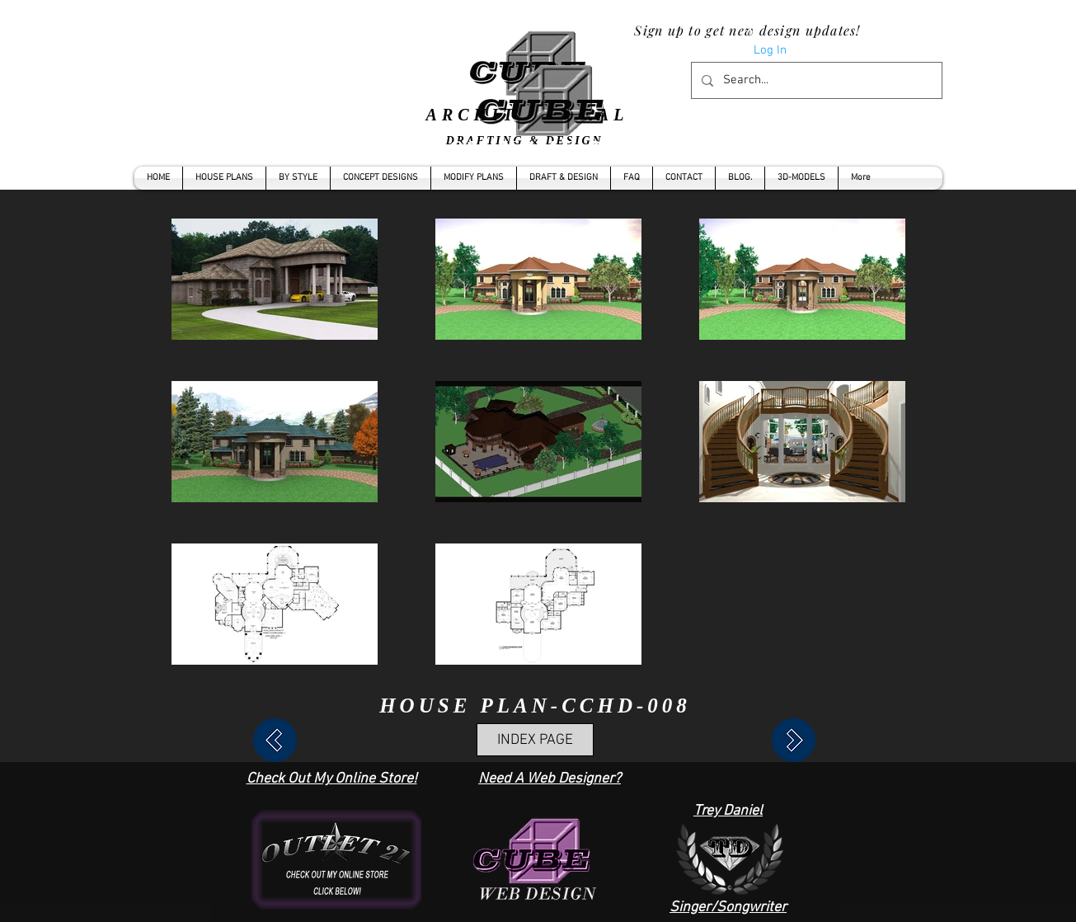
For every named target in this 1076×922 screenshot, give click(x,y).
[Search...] (815, 80)
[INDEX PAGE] (535, 739)
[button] (298, 178)
